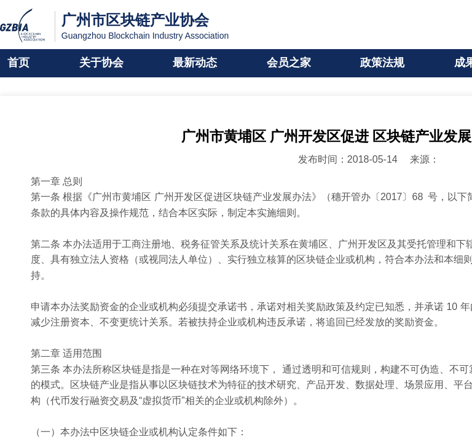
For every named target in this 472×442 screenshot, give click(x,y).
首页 (18, 63)
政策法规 (382, 63)
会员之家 (289, 63)
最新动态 (195, 63)
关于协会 (101, 63)
